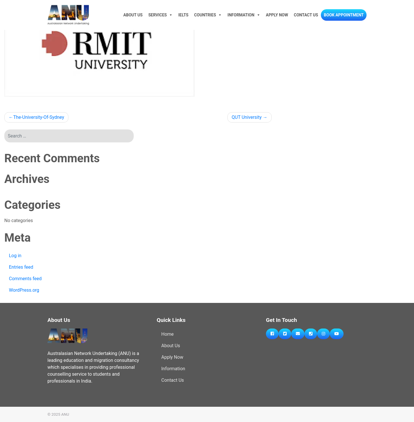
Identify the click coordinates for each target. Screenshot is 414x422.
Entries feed (21, 267)
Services (157, 15)
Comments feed (25, 278)
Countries (205, 15)
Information (240, 15)
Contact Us (306, 15)
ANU (65, 414)
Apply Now (277, 15)
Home (167, 334)
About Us (133, 15)
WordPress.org (24, 290)
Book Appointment (344, 15)
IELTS (183, 15)
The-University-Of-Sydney (38, 117)
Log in (15, 255)
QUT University (247, 117)
